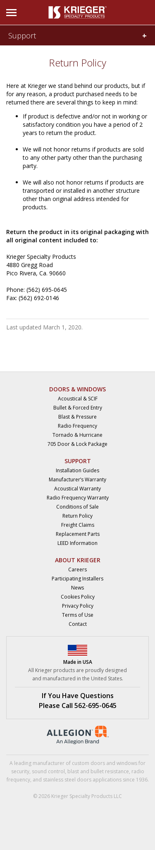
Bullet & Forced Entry (77, 407)
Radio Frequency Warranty (78, 497)
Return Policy (77, 515)
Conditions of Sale (77, 506)
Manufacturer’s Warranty (77, 479)
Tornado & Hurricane (77, 434)
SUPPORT (77, 461)
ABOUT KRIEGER (77, 560)
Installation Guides (77, 470)
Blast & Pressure (77, 416)
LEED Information (77, 543)
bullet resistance (110, 771)
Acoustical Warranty (77, 488)
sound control (48, 771)
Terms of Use (77, 614)
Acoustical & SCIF (78, 398)
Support (22, 35)
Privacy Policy (77, 605)
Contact (78, 623)
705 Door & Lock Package (77, 443)
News (77, 587)
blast (73, 771)
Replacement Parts (78, 533)
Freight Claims (77, 524)
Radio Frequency (77, 425)
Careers (77, 569)
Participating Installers (77, 578)
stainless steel (59, 779)
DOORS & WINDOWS (77, 389)
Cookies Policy (78, 596)
